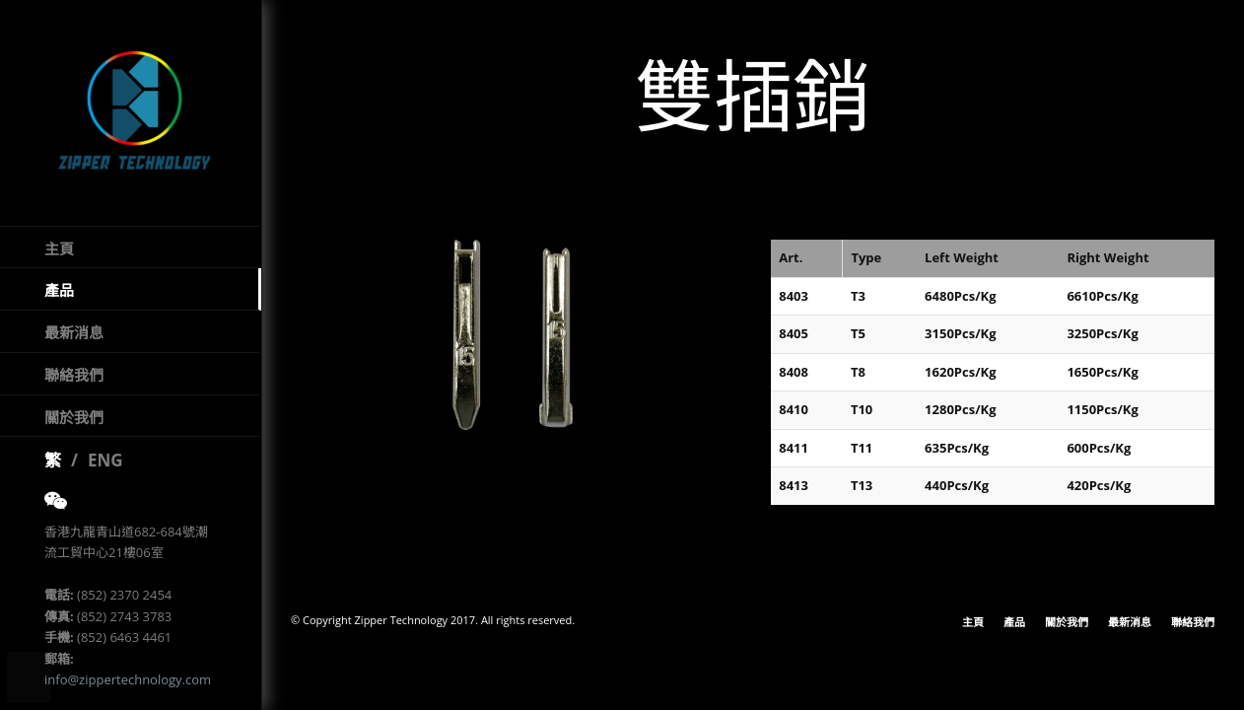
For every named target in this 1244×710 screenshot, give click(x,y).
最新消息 (74, 341)
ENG (105, 469)
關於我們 (74, 425)
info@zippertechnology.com (127, 688)
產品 (59, 299)
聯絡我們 (74, 383)
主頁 (59, 256)
